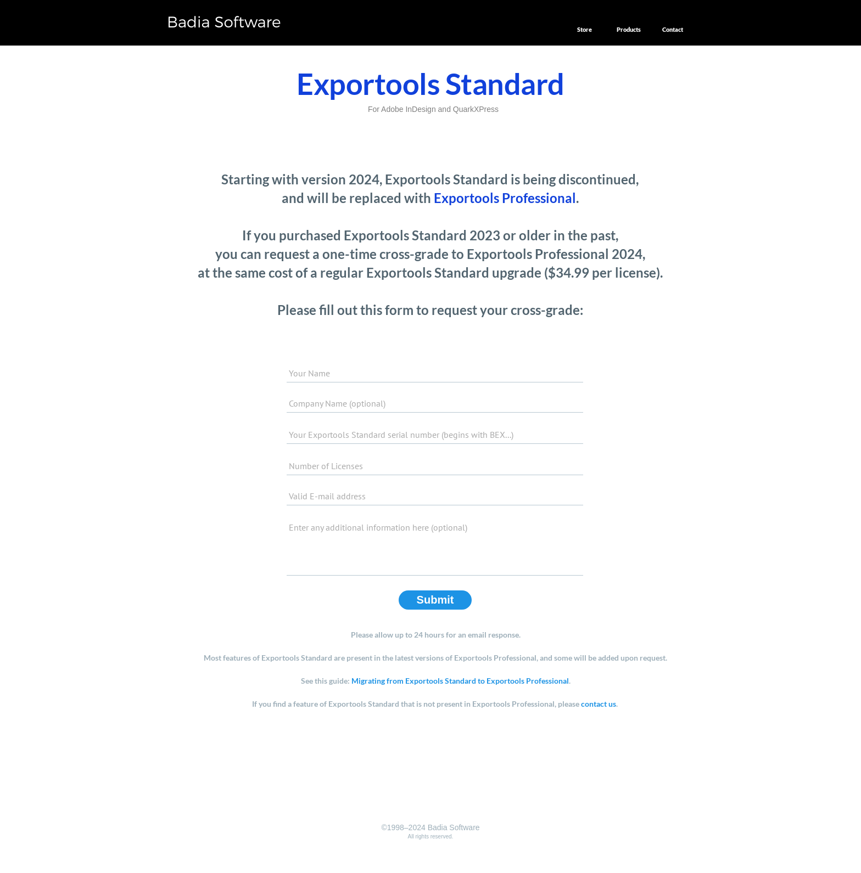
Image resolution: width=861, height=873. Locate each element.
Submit (435, 600)
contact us (598, 703)
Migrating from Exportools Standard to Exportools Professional (460, 680)
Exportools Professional (505, 198)
